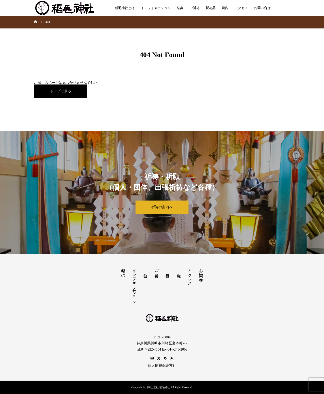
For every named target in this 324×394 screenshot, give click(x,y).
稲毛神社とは (125, 8)
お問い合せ (262, 8)
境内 (225, 8)
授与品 (211, 8)
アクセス (241, 8)
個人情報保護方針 (162, 365)
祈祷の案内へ (162, 207)
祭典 (180, 8)
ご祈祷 (195, 8)
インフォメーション (156, 8)
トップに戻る (60, 91)
